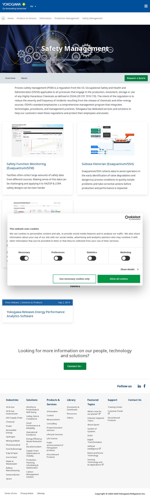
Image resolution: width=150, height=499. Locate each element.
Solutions (31, 400)
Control (50, 415)
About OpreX (93, 424)
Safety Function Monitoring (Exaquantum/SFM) (26, 166)
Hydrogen (10, 436)
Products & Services (26, 18)
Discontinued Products (53, 455)
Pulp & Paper (12, 453)
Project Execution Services (54, 429)
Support (112, 400)
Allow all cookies (119, 279)
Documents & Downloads (73, 408)
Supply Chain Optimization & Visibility (33, 453)
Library (71, 400)
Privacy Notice (27, 493)
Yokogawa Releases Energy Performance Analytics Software (36, 314)
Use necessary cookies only (75, 279)
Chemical (10, 421)
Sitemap (41, 493)
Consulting (52, 423)
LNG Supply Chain (14, 417)
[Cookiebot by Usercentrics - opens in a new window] (127, 218)
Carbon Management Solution (32, 474)
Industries (12, 400)
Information (45, 18)
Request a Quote (136, 78)
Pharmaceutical (13, 444)
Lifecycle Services (55, 434)
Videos (70, 417)
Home (11, 18)
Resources (72, 413)
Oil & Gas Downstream (12, 412)
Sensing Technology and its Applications (94, 462)
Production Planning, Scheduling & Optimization (32, 463)
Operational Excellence (31, 433)
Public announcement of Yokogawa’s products (55, 446)
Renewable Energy (11, 431)
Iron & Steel (11, 457)
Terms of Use (11, 493)
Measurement (53, 419)
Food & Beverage (14, 449)
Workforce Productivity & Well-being (32, 409)
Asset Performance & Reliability (33, 425)
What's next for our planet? (94, 412)
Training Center (115, 407)
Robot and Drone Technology (95, 454)
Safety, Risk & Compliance (32, 417)
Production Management (67, 18)
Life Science (52, 438)
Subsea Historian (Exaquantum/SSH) (108, 164)
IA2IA (90, 435)
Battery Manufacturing (13, 469)
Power (9, 426)
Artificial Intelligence (92, 447)
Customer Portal (115, 411)
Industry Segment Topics (95, 419)
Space (9, 478)
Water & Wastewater (11, 462)
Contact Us (74, 366)
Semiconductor (13, 474)
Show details (128, 269)
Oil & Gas (10, 407)
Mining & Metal (13, 440)
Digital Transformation (94, 440)
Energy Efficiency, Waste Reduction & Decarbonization (34, 442)
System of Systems (92, 430)
